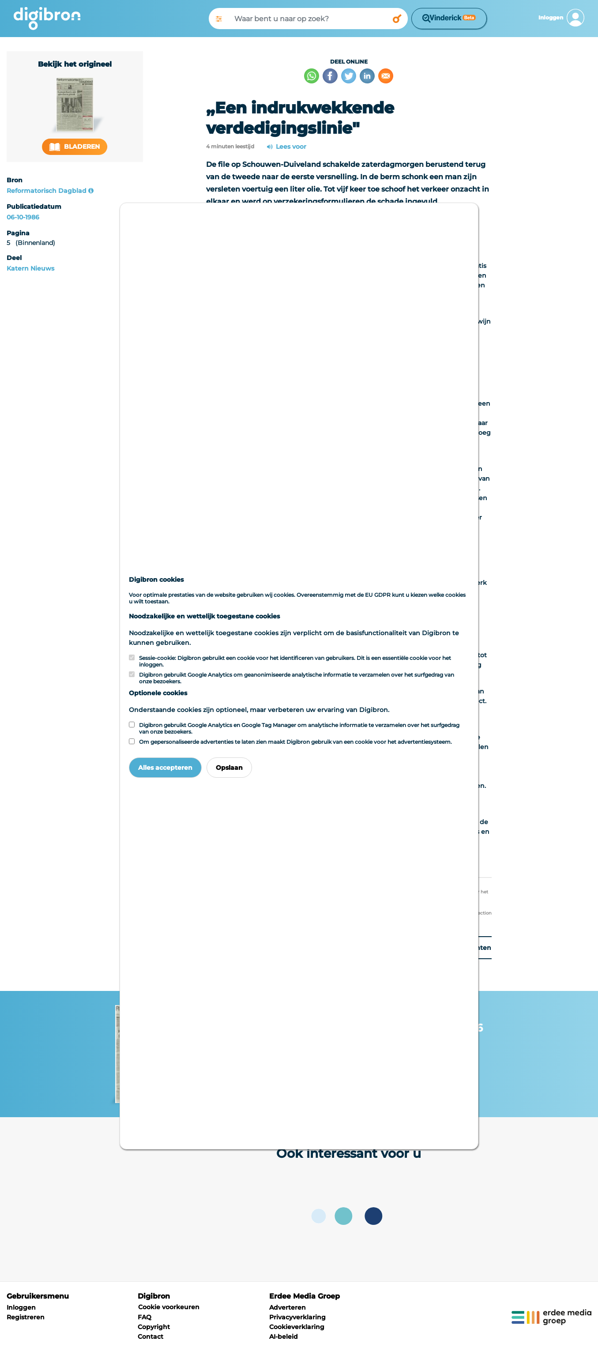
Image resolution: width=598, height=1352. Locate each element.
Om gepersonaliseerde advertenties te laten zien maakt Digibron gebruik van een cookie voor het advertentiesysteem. (295, 741)
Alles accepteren (165, 768)
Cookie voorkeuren (168, 1307)
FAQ (144, 1317)
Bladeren (74, 147)
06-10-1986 (23, 217)
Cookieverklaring (296, 1327)
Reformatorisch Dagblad (47, 191)
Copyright (154, 1327)
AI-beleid (283, 1337)
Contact (150, 1337)
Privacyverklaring (297, 1317)
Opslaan (229, 768)
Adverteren (287, 1307)
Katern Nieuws (30, 268)
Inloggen (21, 1307)
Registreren (26, 1317)
